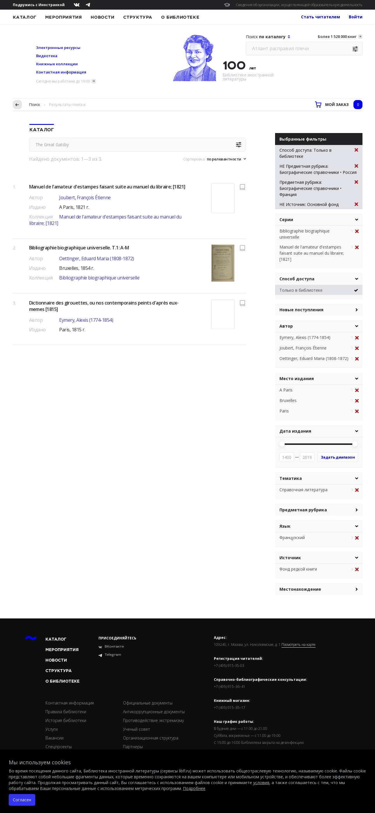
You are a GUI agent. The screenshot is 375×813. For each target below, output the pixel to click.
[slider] (282, 444)
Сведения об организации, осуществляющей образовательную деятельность (299, 4)
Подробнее (194, 788)
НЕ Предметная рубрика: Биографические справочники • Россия (318, 169)
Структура (137, 17)
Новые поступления (301, 309)
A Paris (286, 390)
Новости (102, 17)
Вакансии (54, 738)
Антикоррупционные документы (154, 711)
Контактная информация (61, 72)
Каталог (24, 17)
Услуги (51, 729)
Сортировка (194, 159)
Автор (286, 326)
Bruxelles (288, 400)
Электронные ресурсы (58, 47)
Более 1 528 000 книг (337, 36)
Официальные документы (147, 703)
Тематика (290, 478)
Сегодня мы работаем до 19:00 (63, 81)
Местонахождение (300, 589)
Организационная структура (150, 738)
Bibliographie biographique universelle (99, 278)
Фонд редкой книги (298, 569)
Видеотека (46, 55)
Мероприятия (63, 17)
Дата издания (295, 431)
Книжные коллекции (57, 64)
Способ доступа (296, 279)
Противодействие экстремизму (153, 720)
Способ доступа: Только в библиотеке (318, 153)
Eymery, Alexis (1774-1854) (86, 320)
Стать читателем (320, 17)
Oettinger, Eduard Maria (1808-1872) (96, 258)
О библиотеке (180, 17)
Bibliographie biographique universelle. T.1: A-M (79, 247)
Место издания (296, 378)
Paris (284, 411)
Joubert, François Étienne (85, 197)
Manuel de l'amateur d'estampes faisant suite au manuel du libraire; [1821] (107, 186)
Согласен (22, 799)
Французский (292, 537)
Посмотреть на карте (298, 644)
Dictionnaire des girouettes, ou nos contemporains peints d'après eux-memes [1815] (104, 306)
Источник (290, 557)
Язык (285, 526)
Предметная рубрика (303, 510)
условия (261, 782)
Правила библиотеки (65, 711)
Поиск (34, 104)
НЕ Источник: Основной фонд (318, 204)
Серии (286, 219)
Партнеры (133, 746)
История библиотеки (65, 720)
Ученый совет (136, 729)
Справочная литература (303, 489)
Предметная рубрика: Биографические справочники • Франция (318, 188)
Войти (355, 17)
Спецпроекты (58, 746)
